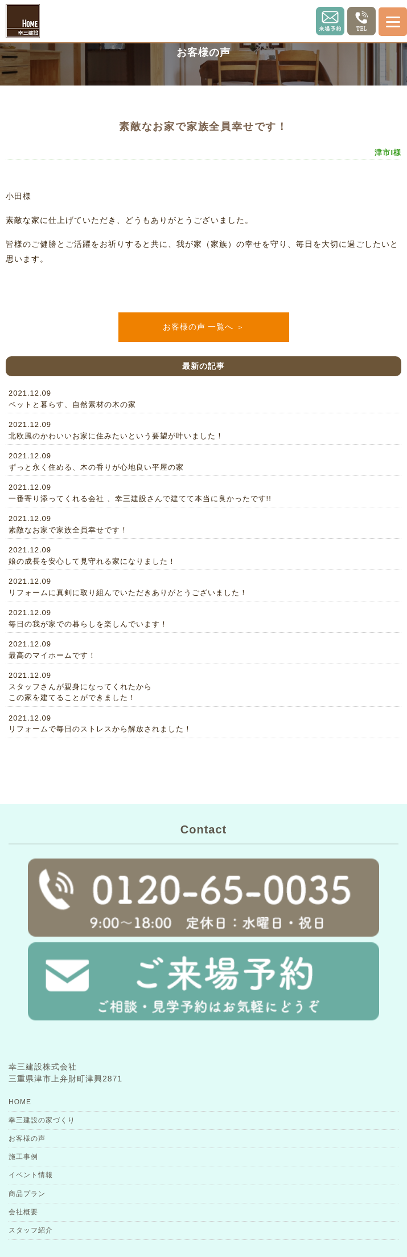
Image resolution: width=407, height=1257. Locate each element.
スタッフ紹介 (31, 1230)
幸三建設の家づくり (42, 1120)
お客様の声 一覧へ (198, 326)
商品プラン (27, 1194)
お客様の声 (27, 1138)
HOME (20, 1102)
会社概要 (23, 1212)
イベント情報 (31, 1175)
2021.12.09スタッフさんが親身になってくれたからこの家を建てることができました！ (80, 686)
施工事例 (23, 1157)
